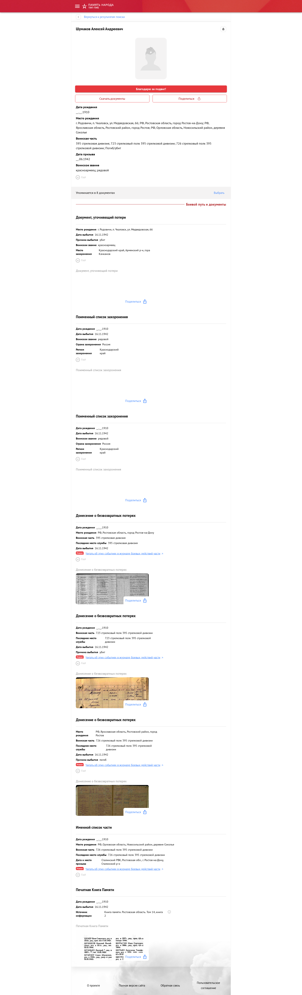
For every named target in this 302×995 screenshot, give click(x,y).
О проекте (93, 985)
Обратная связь (170, 985)
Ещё (80, 177)
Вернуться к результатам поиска (104, 17)
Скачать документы (112, 98)
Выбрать (220, 192)
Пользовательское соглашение (208, 985)
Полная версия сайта (132, 985)
